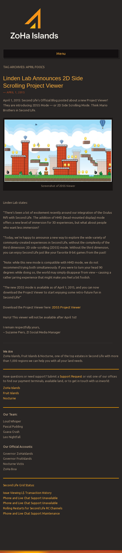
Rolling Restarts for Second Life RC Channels (32, 508)
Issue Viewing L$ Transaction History (27, 492)
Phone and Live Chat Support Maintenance (31, 513)
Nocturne (9, 398)
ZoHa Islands (11, 387)
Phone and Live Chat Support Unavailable (30, 498)
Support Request (71, 376)
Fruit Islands (11, 393)
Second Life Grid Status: (18, 485)
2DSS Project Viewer (66, 307)
